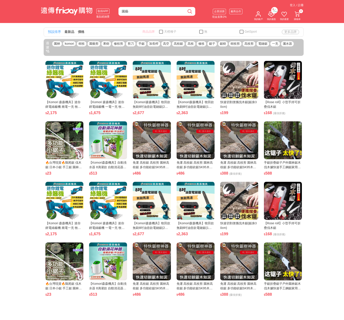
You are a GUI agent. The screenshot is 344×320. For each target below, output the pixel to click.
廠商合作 (236, 11)
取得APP (103, 11)
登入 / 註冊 (297, 5)
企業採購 (219, 11)
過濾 (47, 47)
